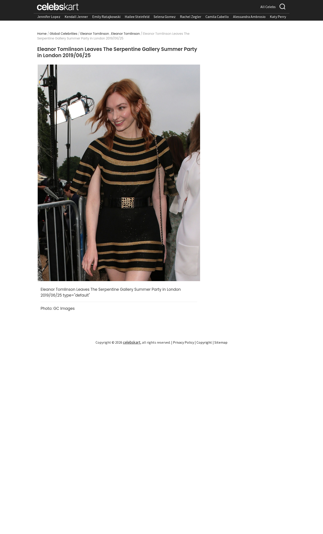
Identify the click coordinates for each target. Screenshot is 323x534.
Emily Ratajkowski (106, 16)
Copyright (204, 342)
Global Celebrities (63, 33)
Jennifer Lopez (48, 16)
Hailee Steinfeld (137, 16)
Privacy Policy (183, 342)
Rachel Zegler (190, 16)
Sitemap (220, 342)
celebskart (131, 342)
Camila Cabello (217, 16)
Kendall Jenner (76, 16)
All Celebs (268, 6)
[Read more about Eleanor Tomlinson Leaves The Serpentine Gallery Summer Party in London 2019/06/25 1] (119, 173)
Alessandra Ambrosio (249, 16)
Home (42, 33)
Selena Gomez (165, 16)
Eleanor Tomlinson (94, 33)
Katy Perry (278, 16)
